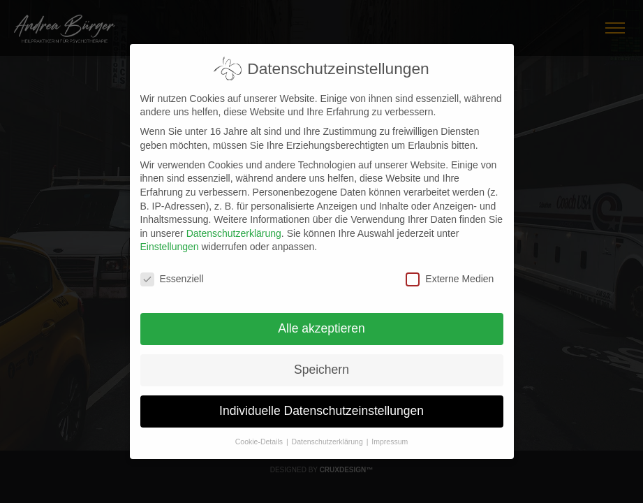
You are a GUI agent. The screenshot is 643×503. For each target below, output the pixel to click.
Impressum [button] (389, 433)
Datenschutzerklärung (233, 225)
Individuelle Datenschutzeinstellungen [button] (321, 402)
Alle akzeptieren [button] (321, 320)
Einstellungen (169, 238)
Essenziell (172, 270)
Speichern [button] (321, 361)
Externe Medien (450, 270)
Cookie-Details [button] (260, 433)
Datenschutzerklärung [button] (328, 433)
